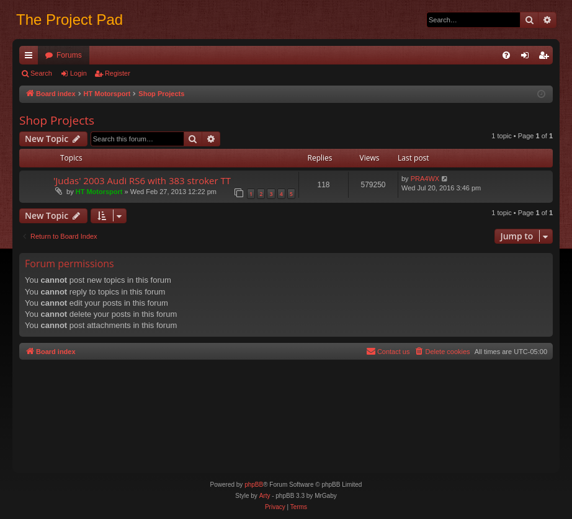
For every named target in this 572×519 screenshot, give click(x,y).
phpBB (253, 484)
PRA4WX (425, 178)
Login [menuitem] (527, 57)
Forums (69, 55)
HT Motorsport (99, 191)
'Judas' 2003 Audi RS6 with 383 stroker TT (142, 180)
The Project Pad (69, 19)
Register (117, 73)
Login (78, 73)
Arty (264, 495)
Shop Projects (56, 120)
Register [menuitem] (546, 57)
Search (41, 73)
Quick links (31, 57)
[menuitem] (506, 55)
